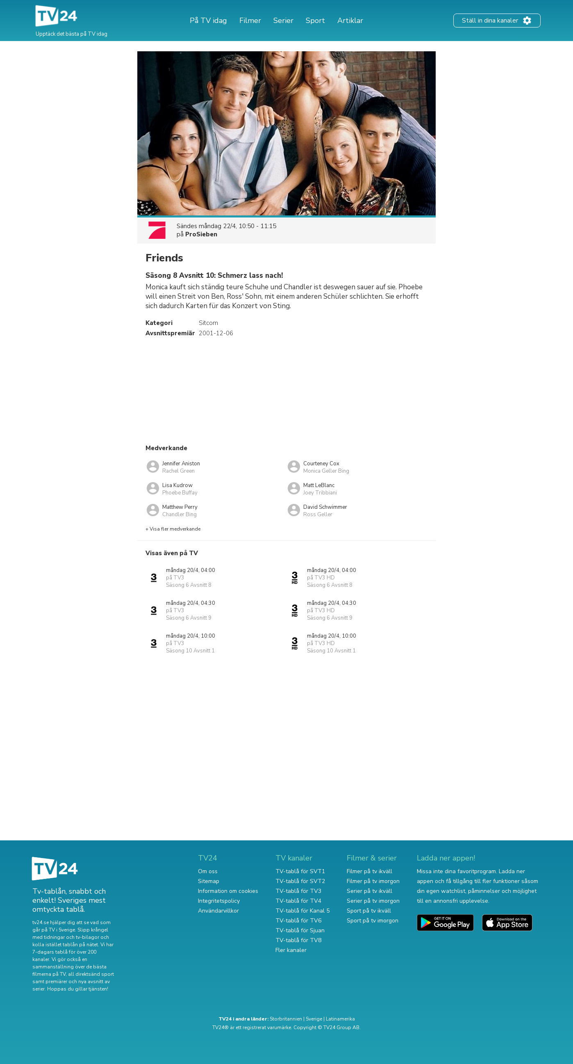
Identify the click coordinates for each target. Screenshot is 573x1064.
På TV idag (208, 20)
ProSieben (201, 234)
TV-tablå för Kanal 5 (302, 911)
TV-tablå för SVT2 (300, 881)
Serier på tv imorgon (373, 901)
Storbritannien (286, 1019)
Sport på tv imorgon (372, 920)
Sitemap (208, 881)
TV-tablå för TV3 (298, 891)
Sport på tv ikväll (369, 911)
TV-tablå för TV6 (298, 920)
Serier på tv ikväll (369, 891)
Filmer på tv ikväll (369, 871)
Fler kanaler (291, 950)
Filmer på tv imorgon (373, 881)
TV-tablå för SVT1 (300, 871)
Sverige (314, 1019)
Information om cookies (228, 891)
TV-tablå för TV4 (298, 901)
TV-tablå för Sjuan (300, 930)
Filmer (250, 20)
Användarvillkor (218, 911)
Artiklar (350, 20)
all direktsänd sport (91, 974)
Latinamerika (340, 1019)
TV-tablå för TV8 (298, 940)
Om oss (208, 871)
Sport (315, 20)
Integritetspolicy (219, 901)
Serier (283, 20)
